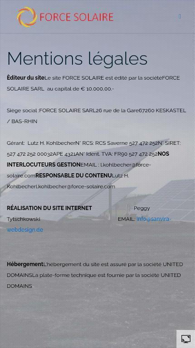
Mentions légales (77, 58)
